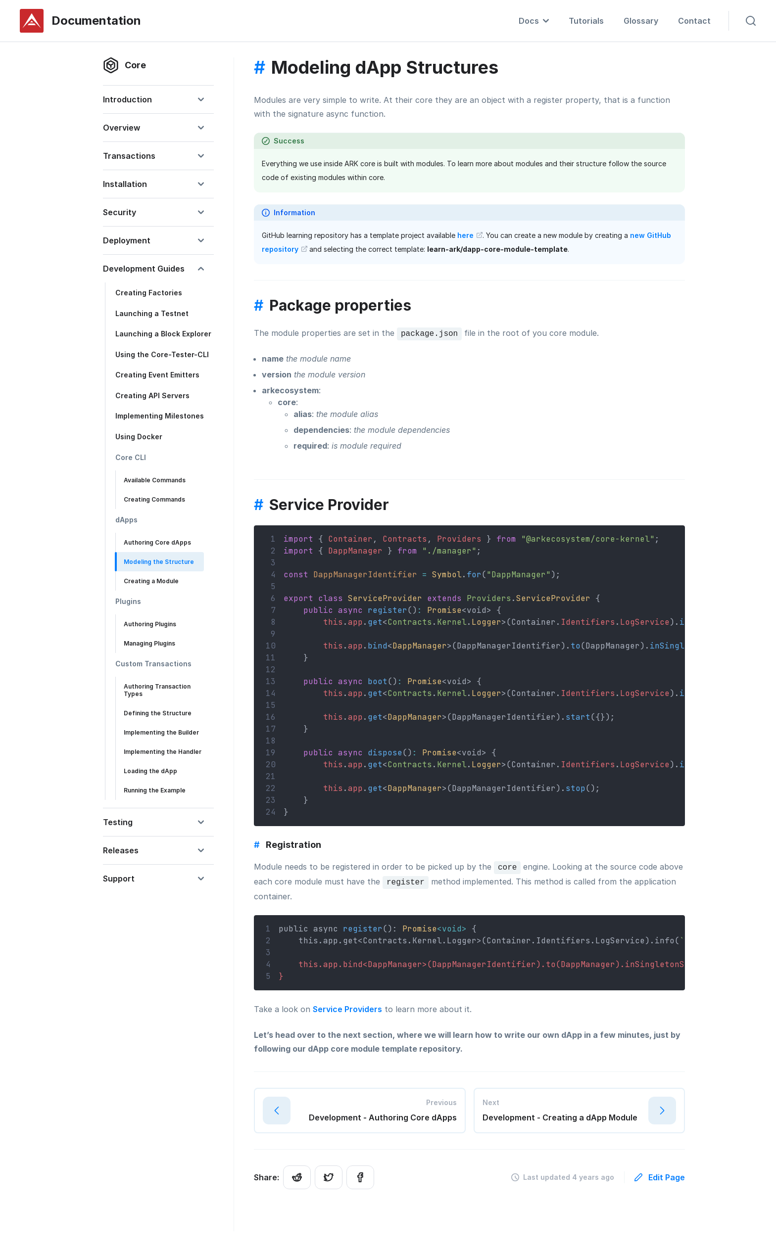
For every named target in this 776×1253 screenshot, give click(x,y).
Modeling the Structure (159, 561)
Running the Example (155, 790)
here (470, 235)
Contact (694, 21)
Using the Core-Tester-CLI (162, 354)
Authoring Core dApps (157, 542)
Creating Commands (154, 499)
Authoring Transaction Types (157, 690)
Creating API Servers (152, 395)
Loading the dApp (150, 771)
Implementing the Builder (161, 732)
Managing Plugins (149, 643)
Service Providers (347, 1009)
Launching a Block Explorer (163, 333)
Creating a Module (151, 581)
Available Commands (155, 480)
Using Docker (138, 436)
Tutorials (586, 21)
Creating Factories (148, 292)
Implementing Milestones (159, 416)
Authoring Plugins (150, 624)
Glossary (641, 21)
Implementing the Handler (162, 751)
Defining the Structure (158, 713)
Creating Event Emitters (157, 375)
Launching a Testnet (152, 313)
